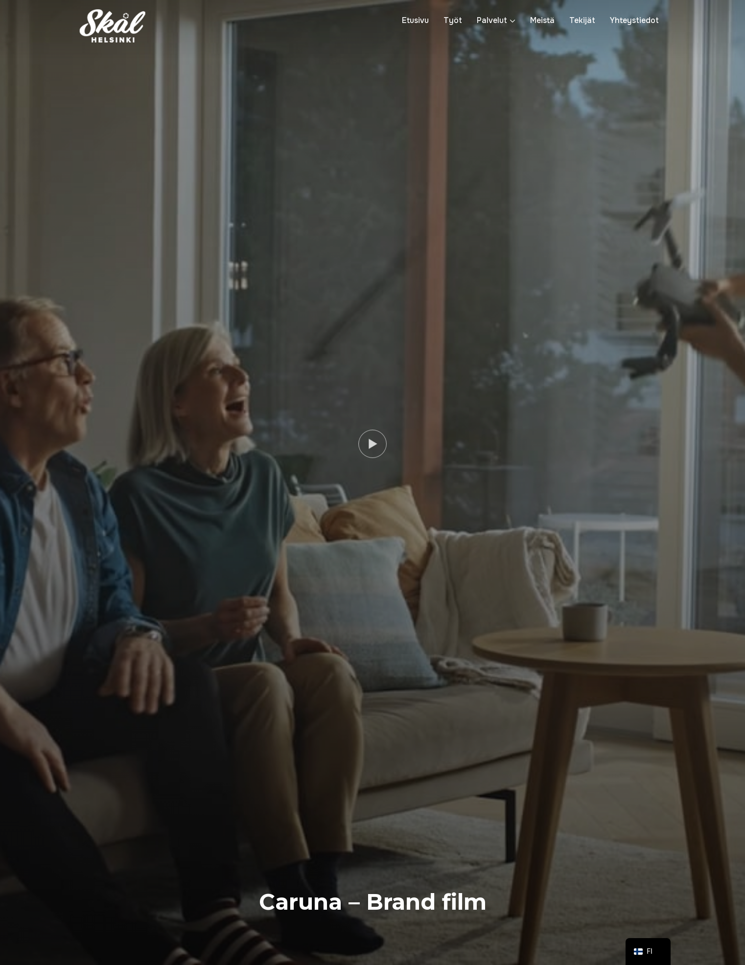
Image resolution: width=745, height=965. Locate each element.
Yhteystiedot (634, 20)
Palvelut (492, 20)
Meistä (542, 20)
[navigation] (648, 951)
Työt (452, 20)
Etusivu (415, 20)
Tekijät (582, 20)
